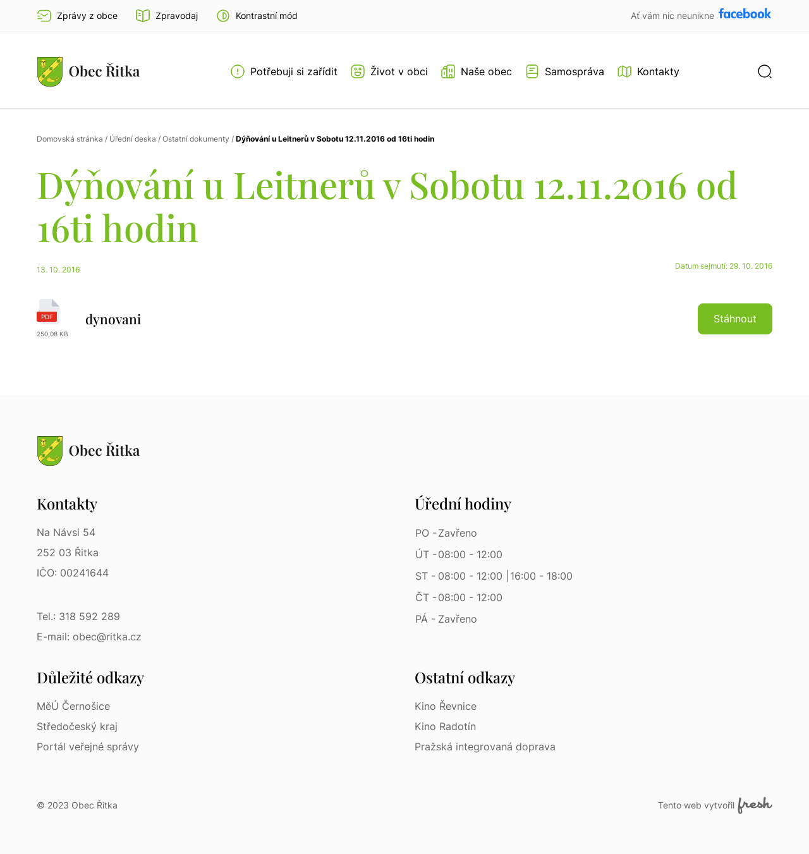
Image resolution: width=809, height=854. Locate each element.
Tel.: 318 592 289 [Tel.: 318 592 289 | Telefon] (78, 616)
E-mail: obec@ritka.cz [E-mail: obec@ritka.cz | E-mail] (89, 636)
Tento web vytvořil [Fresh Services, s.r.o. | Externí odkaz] (715, 805)
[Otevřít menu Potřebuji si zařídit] (284, 71)
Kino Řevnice (446, 706)
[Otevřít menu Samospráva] (564, 71)
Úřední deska (132, 138)
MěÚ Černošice (73, 706)
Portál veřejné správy (88, 746)
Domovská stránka (70, 138)
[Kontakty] (648, 71)
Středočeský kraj (77, 726)
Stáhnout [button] (735, 318)
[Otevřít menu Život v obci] (389, 71)
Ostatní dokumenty (195, 138)
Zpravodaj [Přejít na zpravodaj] (166, 15)
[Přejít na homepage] (88, 71)
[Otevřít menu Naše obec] (476, 71)
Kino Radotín (445, 726)
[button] (257, 15)
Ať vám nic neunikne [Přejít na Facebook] (674, 15)
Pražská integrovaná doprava (485, 746)
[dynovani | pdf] (404, 318)
